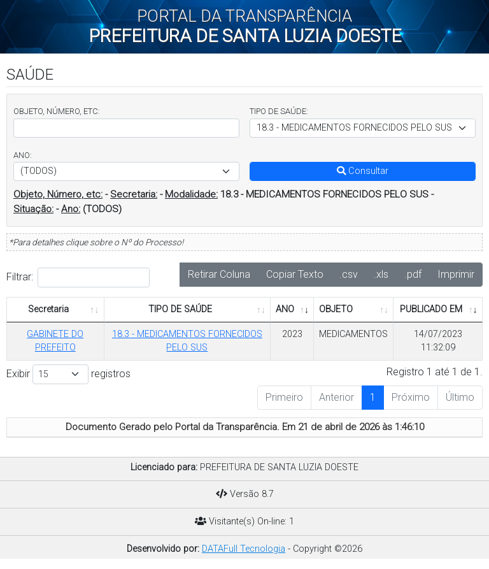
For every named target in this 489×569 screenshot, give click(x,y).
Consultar (362, 171)
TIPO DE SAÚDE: (279, 111)
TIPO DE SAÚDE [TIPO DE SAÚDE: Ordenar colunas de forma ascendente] (180, 309)
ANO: (22, 155)
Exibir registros (68, 374)
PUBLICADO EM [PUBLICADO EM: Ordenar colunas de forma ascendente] (431, 309)
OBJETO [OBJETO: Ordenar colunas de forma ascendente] (336, 309)
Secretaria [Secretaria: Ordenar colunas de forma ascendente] (48, 309)
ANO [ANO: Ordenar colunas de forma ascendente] (285, 309)
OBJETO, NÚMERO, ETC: (56, 111)
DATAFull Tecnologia (243, 549)
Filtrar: (78, 277)
